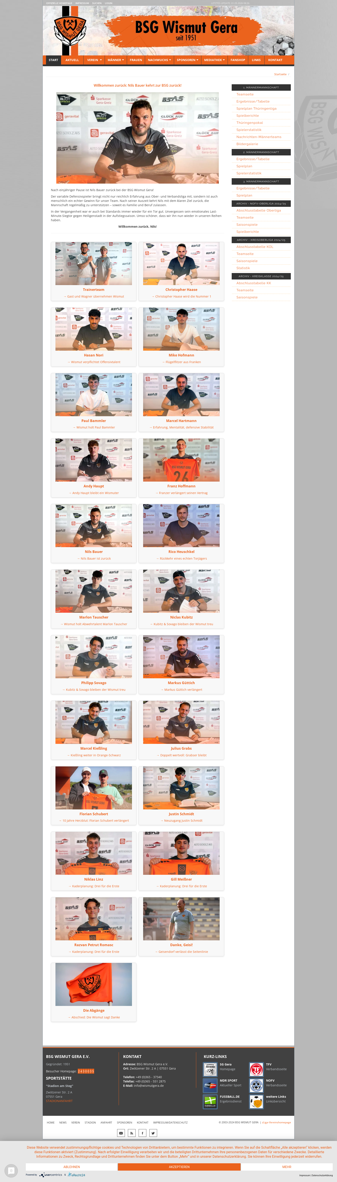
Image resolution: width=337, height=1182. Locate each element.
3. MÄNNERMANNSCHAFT (261, 181)
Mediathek (214, 60)
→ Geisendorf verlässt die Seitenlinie (181, 952)
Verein (94, 60)
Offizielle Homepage (59, 3)
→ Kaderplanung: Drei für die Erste (93, 886)
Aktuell (72, 60)
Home (51, 1122)
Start (53, 60)
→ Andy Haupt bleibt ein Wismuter (94, 493)
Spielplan (245, 166)
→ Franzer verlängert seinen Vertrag (181, 493)
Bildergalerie (247, 144)
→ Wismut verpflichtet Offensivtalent (93, 362)
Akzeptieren (179, 1167)
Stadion (90, 1122)
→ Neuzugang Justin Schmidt (181, 820)
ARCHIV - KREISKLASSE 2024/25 (261, 276)
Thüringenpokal (250, 123)
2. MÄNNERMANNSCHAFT (261, 152)
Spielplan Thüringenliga (257, 109)
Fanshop (238, 60)
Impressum (82, 3)
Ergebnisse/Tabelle (253, 101)
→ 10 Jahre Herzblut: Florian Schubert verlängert (94, 820)
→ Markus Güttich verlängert (181, 690)
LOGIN (108, 3)
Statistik (243, 268)
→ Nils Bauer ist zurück (94, 558)
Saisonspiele (247, 225)
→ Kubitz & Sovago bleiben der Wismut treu (181, 624)
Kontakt (274, 60)
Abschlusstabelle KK (254, 283)
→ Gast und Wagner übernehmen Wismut (93, 296)
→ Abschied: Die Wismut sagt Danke (94, 1017)
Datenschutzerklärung (322, 1175)
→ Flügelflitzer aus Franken (181, 362)
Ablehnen (71, 1167)
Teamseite (245, 94)
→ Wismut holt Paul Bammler (94, 427)
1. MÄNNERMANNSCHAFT (261, 87)
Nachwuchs (159, 60)
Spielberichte (248, 116)
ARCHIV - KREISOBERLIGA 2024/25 (261, 239)
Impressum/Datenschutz (170, 1122)
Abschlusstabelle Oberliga (259, 210)
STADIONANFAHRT (59, 1101)
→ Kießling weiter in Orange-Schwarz (94, 755)
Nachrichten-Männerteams (259, 137)
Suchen (97, 3)
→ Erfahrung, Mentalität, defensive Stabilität (181, 427)
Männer (116, 60)
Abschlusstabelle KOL (255, 247)
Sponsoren (187, 60)
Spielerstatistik (249, 130)
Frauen (136, 60)
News (63, 1122)
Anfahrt (106, 1122)
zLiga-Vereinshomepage (276, 1122)
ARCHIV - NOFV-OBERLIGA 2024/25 (261, 203)
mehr (286, 1167)
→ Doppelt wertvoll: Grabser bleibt (181, 755)
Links (256, 60)
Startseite (280, 74)
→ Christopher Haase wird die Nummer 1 (181, 296)
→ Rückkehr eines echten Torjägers (181, 558)
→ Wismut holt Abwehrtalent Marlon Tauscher (93, 624)
